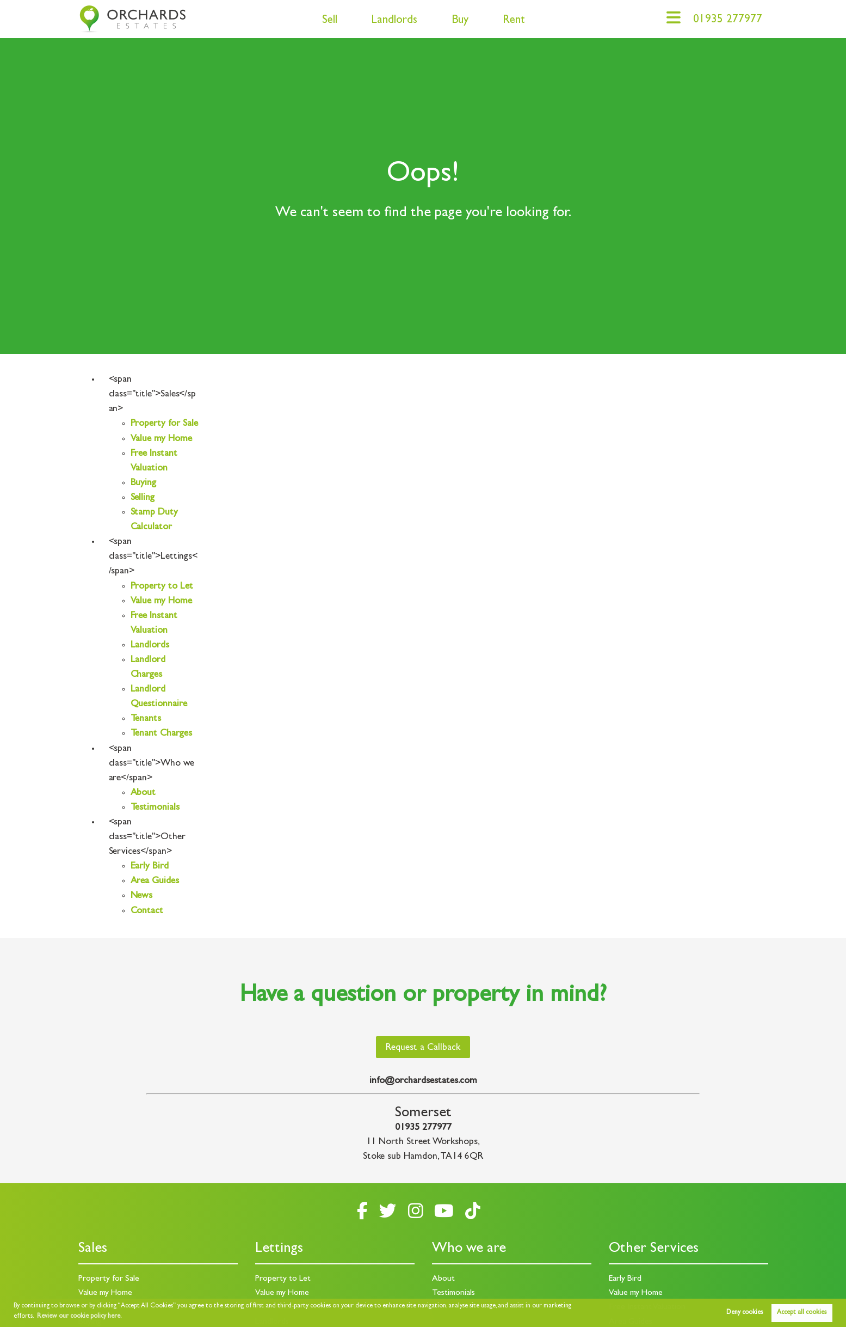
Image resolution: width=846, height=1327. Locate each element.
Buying (144, 483)
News (142, 896)
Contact (147, 911)
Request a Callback (423, 1048)
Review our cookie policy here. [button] (79, 1316)
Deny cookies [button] (744, 1313)
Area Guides (155, 881)
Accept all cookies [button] (801, 1313)
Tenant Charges (161, 734)
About (143, 793)
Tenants (146, 719)
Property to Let (162, 587)
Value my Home (161, 439)
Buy (460, 21)
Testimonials (155, 808)
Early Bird (150, 867)
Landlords (394, 21)
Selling (143, 498)
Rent (514, 21)
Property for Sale (164, 424)
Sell (329, 21)
